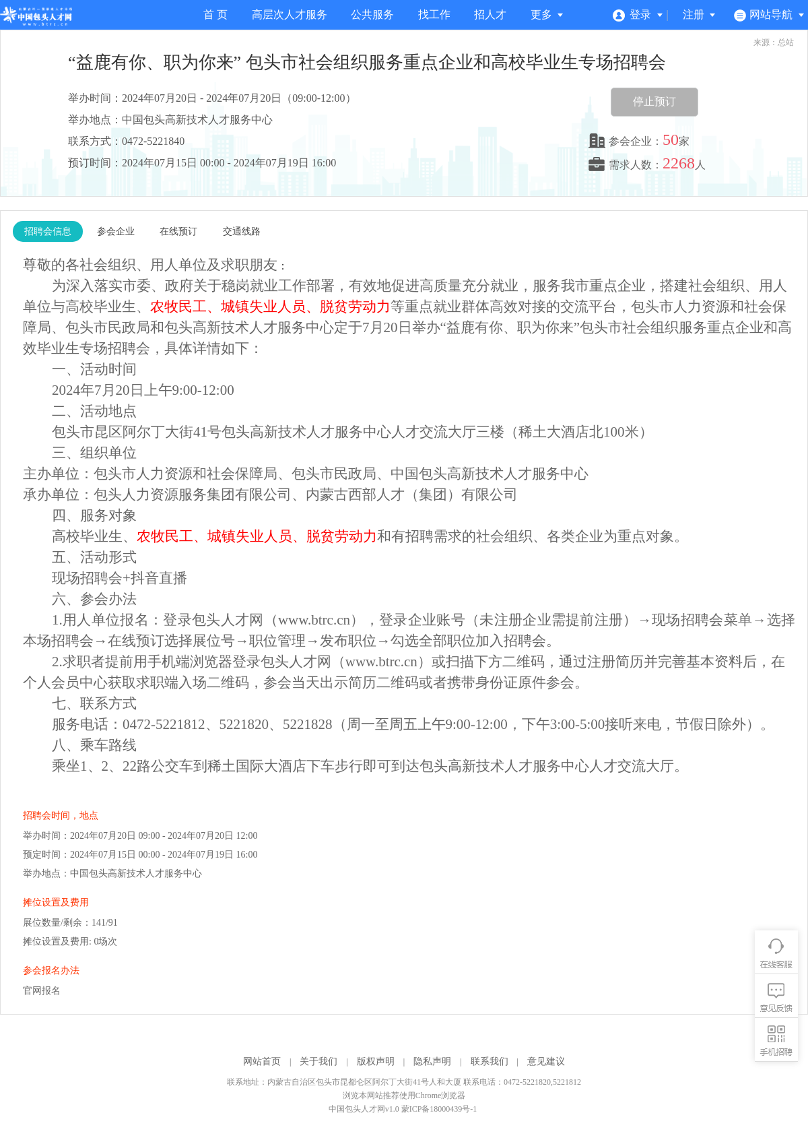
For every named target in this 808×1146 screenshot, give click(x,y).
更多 (547, 14)
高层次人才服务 (289, 14)
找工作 (434, 14)
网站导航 (769, 14)
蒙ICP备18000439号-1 (439, 1109)
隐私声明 (432, 1061)
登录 (638, 14)
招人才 (490, 14)
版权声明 (376, 1061)
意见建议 (546, 1061)
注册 (699, 14)
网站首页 (262, 1061)
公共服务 (372, 14)
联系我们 (489, 1061)
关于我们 (318, 1061)
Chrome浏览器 (440, 1095)
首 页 (215, 14)
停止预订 (654, 101)
